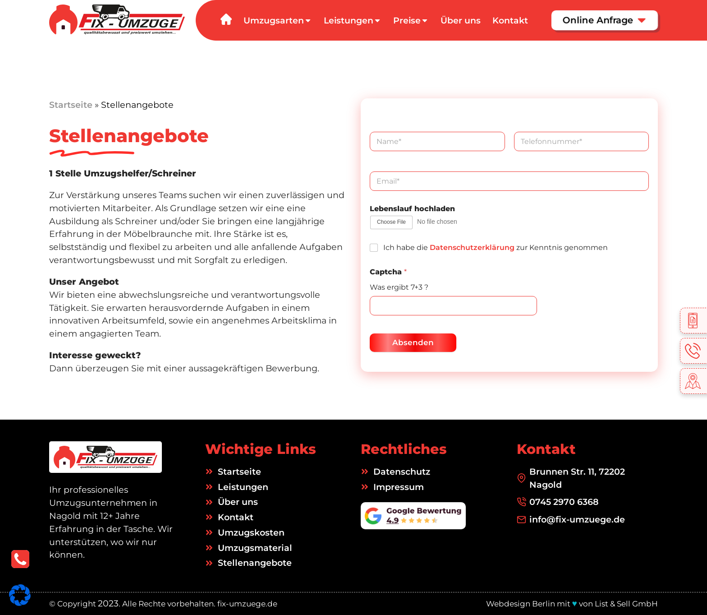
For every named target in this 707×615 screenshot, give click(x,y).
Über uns (461, 20)
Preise (411, 20)
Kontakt (510, 20)
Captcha (388, 272)
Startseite (70, 104)
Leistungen (352, 20)
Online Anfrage (604, 20)
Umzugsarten (277, 20)
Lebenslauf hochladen (412, 208)
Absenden (413, 342)
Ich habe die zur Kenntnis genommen (495, 247)
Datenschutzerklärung (472, 247)
